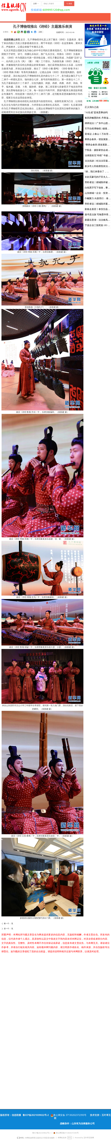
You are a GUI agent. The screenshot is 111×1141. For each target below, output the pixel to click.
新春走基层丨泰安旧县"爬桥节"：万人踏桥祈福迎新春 (98, 209)
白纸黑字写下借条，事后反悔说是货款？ (98, 187)
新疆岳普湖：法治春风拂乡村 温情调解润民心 (98, 220)
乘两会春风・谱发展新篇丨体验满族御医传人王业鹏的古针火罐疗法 (98, 139)
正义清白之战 (92, 107)
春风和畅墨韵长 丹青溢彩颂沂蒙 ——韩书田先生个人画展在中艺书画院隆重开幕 (98, 118)
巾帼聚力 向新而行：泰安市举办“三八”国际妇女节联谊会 (98, 198)
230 (40, 32)
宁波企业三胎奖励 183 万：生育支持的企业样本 (98, 225)
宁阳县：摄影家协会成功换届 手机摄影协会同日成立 (98, 150)
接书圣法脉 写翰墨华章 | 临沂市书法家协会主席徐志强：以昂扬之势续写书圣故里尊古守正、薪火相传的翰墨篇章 (98, 214)
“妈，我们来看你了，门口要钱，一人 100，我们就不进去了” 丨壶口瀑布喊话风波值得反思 (98, 171)
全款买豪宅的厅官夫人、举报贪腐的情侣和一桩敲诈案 (98, 177)
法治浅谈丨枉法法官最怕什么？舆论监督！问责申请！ (98, 161)
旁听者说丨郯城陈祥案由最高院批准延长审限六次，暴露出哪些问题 (98, 204)
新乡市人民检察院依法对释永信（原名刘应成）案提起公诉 (98, 166)
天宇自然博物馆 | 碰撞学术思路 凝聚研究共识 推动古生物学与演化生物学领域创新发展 (98, 128)
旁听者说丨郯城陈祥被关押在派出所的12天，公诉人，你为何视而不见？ (98, 182)
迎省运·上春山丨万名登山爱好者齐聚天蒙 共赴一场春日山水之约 (98, 134)
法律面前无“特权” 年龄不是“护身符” (98, 155)
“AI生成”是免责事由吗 (96, 112)
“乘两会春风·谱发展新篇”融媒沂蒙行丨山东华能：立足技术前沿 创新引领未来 (98, 144)
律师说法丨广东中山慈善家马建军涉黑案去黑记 (98, 123)
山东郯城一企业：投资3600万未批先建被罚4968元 (98, 193)
